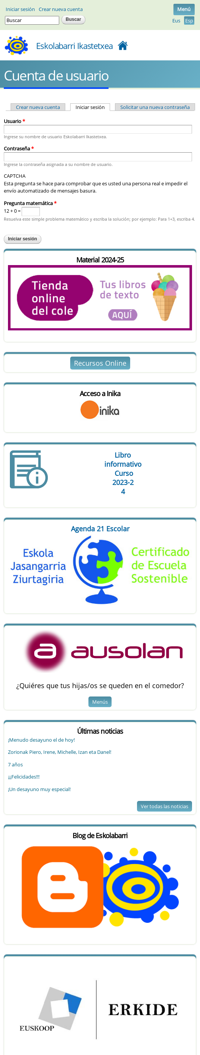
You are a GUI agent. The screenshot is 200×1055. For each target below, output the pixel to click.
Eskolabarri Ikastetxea (74, 45)
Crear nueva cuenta (61, 9)
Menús (100, 701)
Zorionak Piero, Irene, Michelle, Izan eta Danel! (59, 752)
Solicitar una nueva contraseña (155, 107)
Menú (184, 9)
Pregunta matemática (30, 203)
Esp (189, 20)
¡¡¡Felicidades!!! (23, 776)
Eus (176, 20)
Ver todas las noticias (164, 806)
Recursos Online (100, 363)
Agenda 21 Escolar (100, 528)
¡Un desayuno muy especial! (39, 789)
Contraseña (19, 148)
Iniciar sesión (20, 9)
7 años (15, 764)
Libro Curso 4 (123, 473)
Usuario (14, 121)
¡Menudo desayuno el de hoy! (41, 739)
